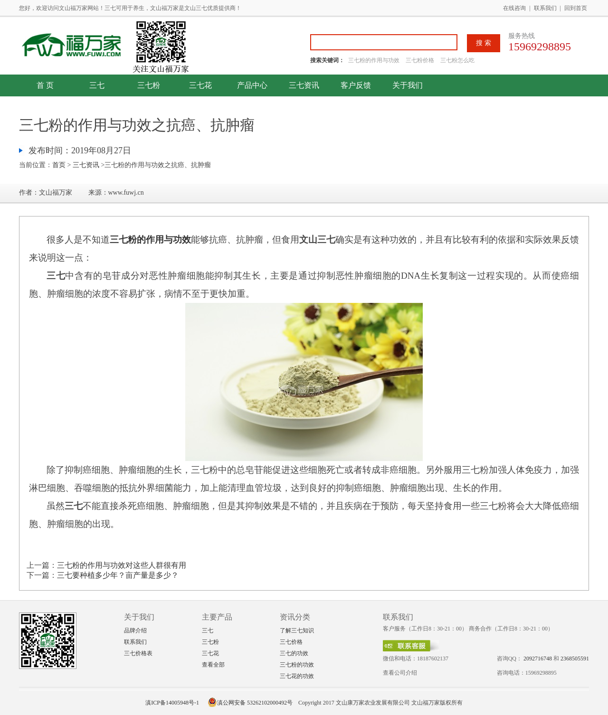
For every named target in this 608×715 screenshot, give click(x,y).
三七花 (200, 85)
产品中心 (252, 85)
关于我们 (407, 85)
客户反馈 (356, 85)
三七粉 (148, 85)
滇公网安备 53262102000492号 (250, 702)
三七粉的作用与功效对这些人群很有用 (121, 565)
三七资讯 (304, 85)
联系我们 (545, 8)
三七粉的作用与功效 (374, 60)
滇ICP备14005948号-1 (172, 702)
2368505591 (574, 658)
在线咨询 (514, 8)
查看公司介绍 (400, 672)
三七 (96, 85)
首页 (59, 165)
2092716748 (537, 658)
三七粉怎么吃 (457, 60)
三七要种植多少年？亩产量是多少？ (118, 575)
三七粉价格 (420, 60)
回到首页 (575, 8)
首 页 (45, 85)
